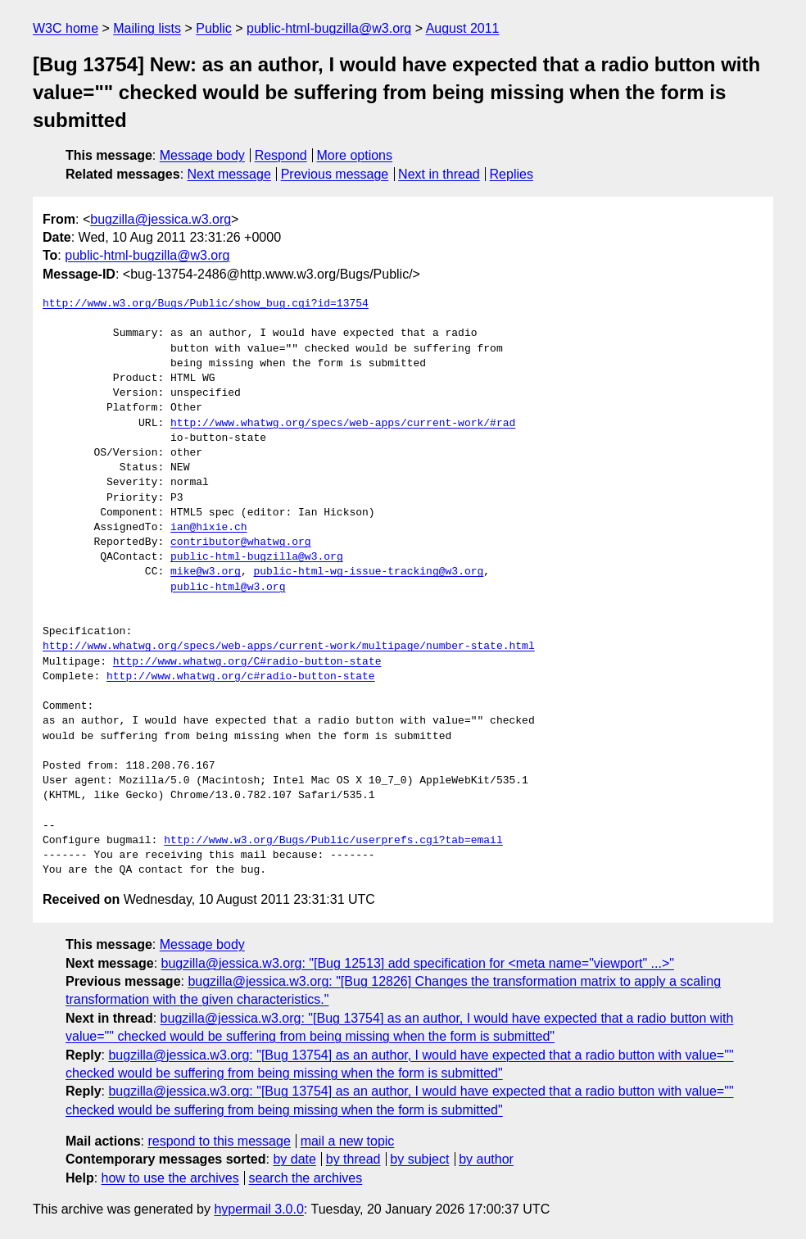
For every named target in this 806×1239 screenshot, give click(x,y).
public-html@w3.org (227, 587)
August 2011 (463, 28)
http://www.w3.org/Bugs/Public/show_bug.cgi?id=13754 (206, 304)
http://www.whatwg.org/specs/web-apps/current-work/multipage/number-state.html (289, 646)
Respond (281, 155)
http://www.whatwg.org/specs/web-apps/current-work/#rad (342, 423)
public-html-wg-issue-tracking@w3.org (368, 572)
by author (486, 1159)
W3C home (65, 28)
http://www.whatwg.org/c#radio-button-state (240, 676)
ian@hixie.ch (208, 527)
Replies (511, 174)
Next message (229, 174)
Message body (202, 155)
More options (355, 155)
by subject (419, 1159)
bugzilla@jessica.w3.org (160, 219)
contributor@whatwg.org (240, 542)
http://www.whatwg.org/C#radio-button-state (247, 662)
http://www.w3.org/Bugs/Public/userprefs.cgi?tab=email (333, 840)
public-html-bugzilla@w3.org (329, 28)
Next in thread (439, 174)
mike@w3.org (205, 572)
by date (294, 1159)
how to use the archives (170, 1178)
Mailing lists (147, 28)
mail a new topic (348, 1141)
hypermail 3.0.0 (258, 1209)
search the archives (306, 1178)
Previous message (335, 174)
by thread (353, 1159)
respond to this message (218, 1141)
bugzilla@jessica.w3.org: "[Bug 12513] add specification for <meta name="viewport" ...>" (417, 963)
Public (214, 28)
